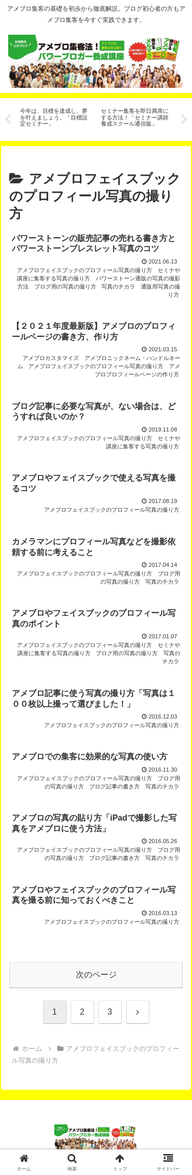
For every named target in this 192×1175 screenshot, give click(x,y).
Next (184, 119)
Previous (8, 119)
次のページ (96, 974)
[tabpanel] (54, 117)
